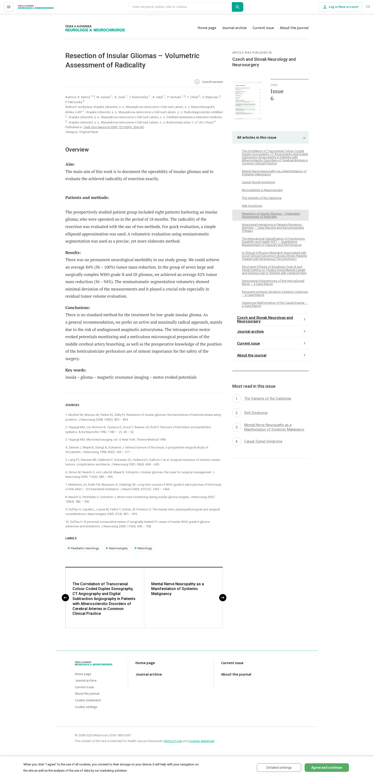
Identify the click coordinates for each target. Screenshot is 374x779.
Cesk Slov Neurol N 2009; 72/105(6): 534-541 (113, 127)
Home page (206, 28)
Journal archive (234, 28)
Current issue (263, 28)
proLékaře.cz (27, 9)
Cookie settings (86, 707)
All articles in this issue (256, 137)
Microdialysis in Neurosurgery (262, 190)
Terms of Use (173, 741)
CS (368, 6)
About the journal (294, 28)
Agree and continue (326, 767)
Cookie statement (88, 700)
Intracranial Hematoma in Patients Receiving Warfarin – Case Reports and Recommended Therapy (273, 228)
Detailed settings (279, 767)
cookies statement (201, 741)
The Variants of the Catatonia (261, 198)
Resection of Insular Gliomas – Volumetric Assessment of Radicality (271, 215)
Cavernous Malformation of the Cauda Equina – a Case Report (274, 304)
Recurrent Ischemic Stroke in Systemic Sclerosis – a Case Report (275, 293)
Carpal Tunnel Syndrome (258, 182)
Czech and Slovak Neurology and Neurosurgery (265, 319)
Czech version (208, 82)
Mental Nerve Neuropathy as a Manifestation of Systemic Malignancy (177, 589)
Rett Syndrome (252, 206)
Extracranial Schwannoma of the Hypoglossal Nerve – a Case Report (273, 282)
